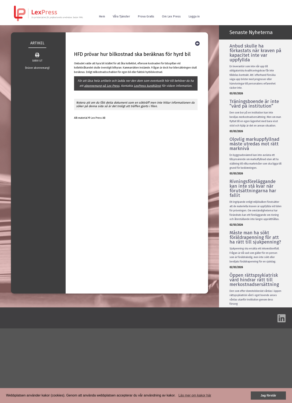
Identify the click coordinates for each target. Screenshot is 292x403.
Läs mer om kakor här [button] (194, 395)
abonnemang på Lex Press (101, 86)
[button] (177, 395)
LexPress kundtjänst (147, 86)
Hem (102, 16)
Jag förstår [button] (268, 395)
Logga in (194, 16)
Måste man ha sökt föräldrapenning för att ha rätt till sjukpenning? (255, 237)
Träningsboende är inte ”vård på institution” (254, 104)
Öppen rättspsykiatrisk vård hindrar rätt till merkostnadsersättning (254, 279)
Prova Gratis (146, 16)
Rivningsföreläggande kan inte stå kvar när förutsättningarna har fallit (253, 188)
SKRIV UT (37, 57)
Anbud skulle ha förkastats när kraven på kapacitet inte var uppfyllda (255, 53)
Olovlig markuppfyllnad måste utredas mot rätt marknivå (254, 143)
